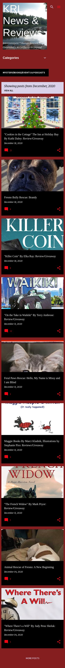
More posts (32, 658)
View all (8, 90)
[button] (59, 150)
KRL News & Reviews (22, 20)
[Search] (52, 7)
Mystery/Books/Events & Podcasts (24, 72)
